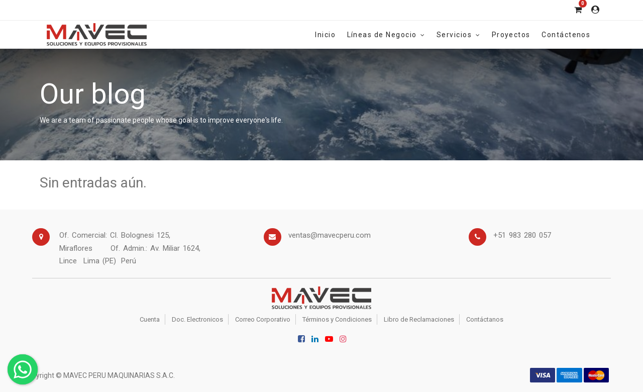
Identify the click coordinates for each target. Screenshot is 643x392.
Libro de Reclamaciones (419, 319)
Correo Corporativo (262, 319)
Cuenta (150, 319)
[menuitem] (325, 34)
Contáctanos (484, 319)
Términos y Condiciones (337, 319)
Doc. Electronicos (197, 319)
